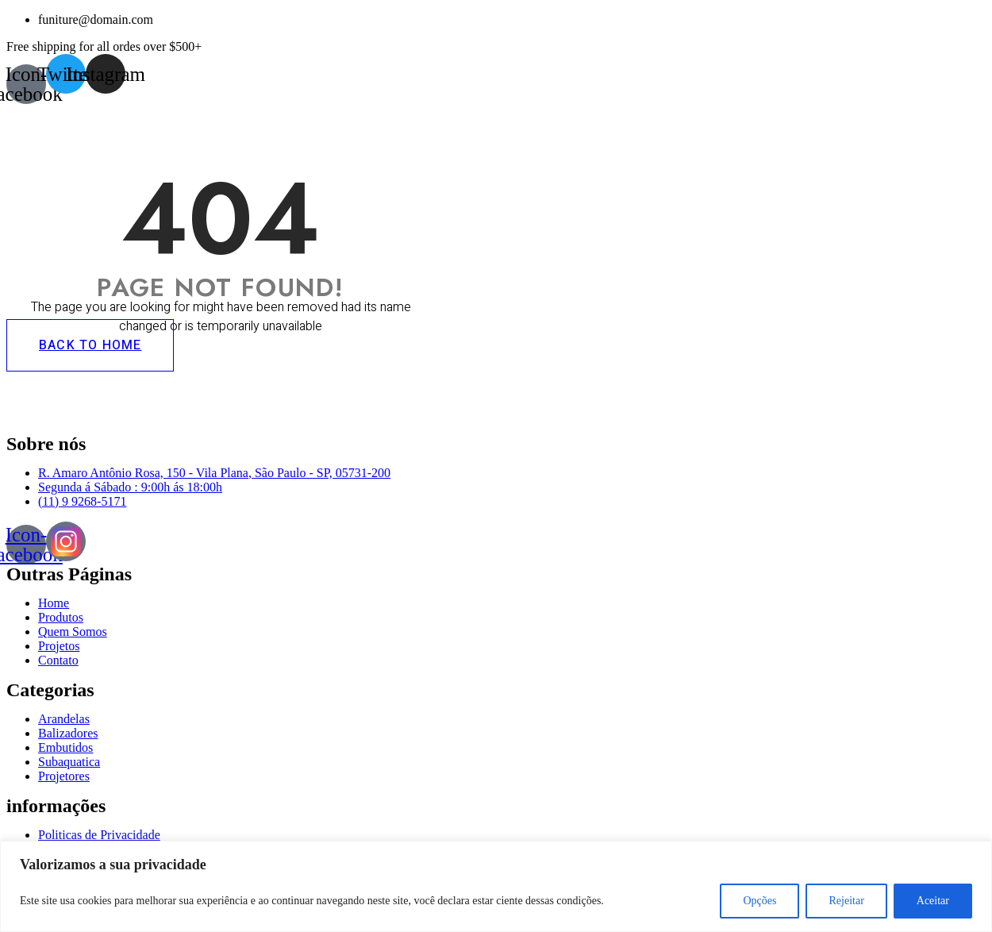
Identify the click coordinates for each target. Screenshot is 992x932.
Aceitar (933, 901)
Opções (759, 901)
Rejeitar (846, 901)
